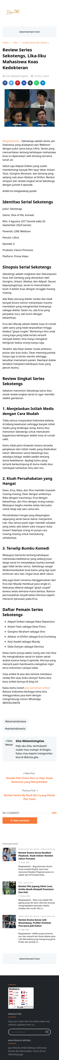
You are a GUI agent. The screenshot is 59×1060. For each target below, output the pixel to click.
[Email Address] (26, 1032)
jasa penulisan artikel (37, 688)
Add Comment (19, 820)
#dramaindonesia (15, 721)
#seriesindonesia (15, 728)
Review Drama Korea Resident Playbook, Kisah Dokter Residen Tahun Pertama (35, 855)
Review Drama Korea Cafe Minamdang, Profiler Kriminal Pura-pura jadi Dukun (34, 922)
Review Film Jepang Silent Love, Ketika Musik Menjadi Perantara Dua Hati (36, 889)
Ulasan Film (28, 882)
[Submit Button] (47, 1032)
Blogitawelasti (11, 141)
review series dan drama (29, 849)
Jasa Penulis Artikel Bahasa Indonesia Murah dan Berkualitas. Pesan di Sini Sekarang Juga (27, 1051)
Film (20, 882)
